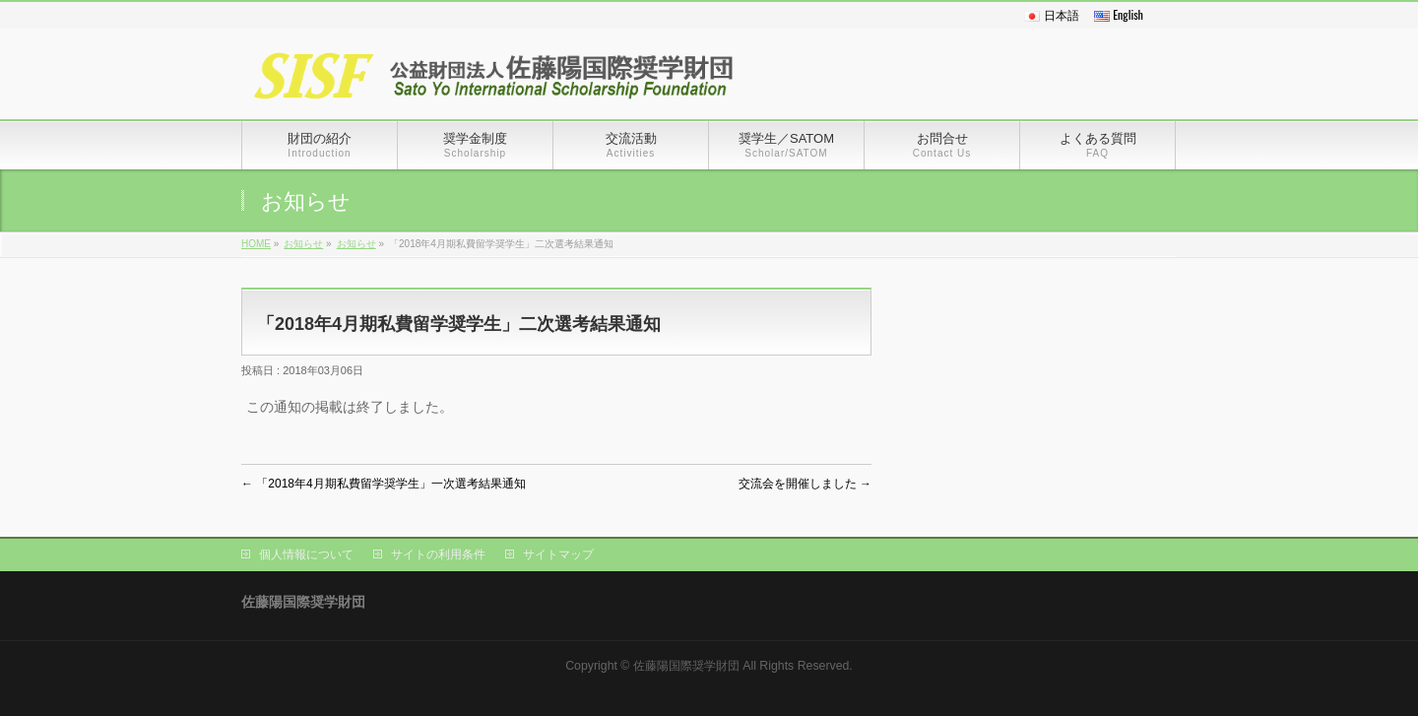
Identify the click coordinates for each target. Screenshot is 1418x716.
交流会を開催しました (805, 483)
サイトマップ (558, 554)
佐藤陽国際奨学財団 (686, 666)
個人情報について (306, 554)
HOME (256, 243)
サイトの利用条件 (438, 554)
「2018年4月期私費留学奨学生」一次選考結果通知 (383, 483)
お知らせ (303, 243)
